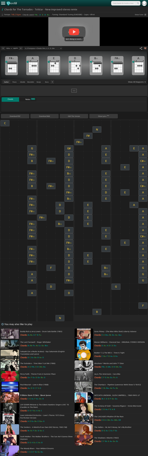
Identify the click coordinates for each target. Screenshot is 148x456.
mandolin (30, 82)
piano (14, 82)
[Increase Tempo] (21, 48)
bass (47, 82)
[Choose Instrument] (52, 82)
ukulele (22, 82)
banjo (39, 82)
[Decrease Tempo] (3, 48)
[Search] (138, 3)
